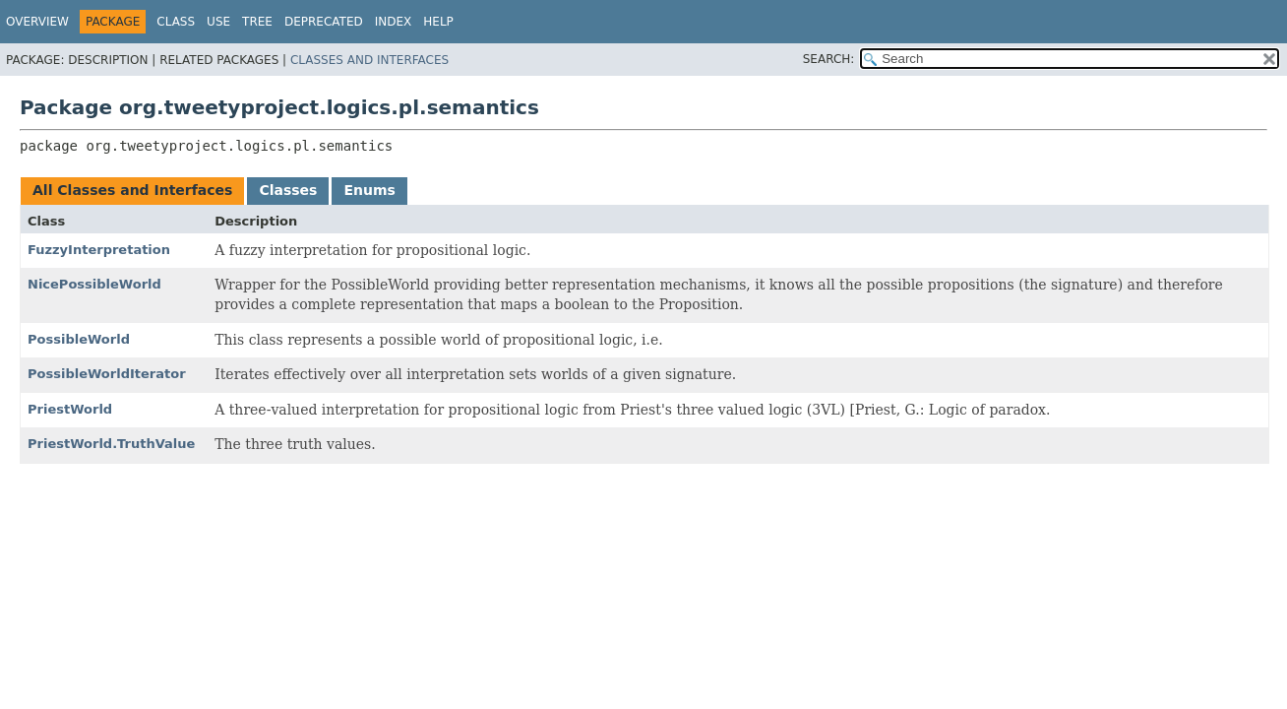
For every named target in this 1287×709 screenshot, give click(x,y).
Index (393, 22)
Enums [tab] (369, 190)
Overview (37, 22)
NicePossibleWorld (94, 284)
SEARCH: (829, 59)
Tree (257, 22)
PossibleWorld (79, 339)
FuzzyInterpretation (99, 249)
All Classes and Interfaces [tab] (132, 190)
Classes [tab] (288, 190)
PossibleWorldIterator (107, 373)
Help (438, 22)
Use (218, 22)
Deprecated (323, 22)
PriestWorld (70, 409)
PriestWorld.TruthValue (111, 443)
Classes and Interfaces (369, 60)
